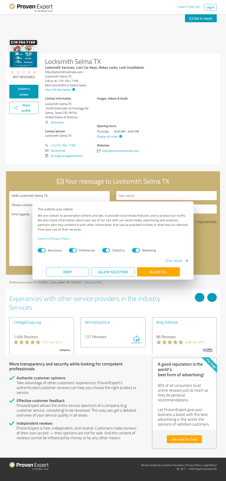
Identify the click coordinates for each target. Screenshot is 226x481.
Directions (57, 122)
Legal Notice (210, 465)
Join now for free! (184, 439)
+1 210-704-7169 (63, 145)
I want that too (188, 6)
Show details (165, 260)
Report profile (93, 282)
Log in (210, 7)
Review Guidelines (151, 465)
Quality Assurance (174, 465)
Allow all (158, 271)
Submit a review (24, 91)
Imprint (51, 238)
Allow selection (113, 271)
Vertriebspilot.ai (97, 322)
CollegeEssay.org (27, 322)
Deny (67, 271)
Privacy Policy (68, 238)
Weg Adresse (167, 322)
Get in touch (200, 18)
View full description (59, 89)
